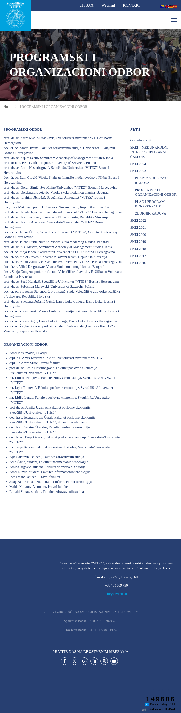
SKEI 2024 (138, 164)
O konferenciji (140, 140)
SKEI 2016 (138, 263)
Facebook (64, 661)
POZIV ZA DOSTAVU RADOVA (151, 180)
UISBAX (86, 5)
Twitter (74, 661)
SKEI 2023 (138, 171)
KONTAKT (132, 5)
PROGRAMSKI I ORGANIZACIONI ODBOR (156, 192)
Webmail (108, 5)
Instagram (104, 661)
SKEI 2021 (138, 227)
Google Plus (84, 661)
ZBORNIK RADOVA (150, 213)
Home (8, 106)
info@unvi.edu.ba (116, 594)
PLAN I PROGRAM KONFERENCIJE (150, 204)
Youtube (114, 661)
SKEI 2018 (138, 249)
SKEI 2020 (138, 234)
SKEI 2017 (138, 256)
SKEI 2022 (138, 220)
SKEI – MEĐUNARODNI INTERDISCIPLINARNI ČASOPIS (149, 152)
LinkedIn (94, 661)
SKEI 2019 (138, 242)
